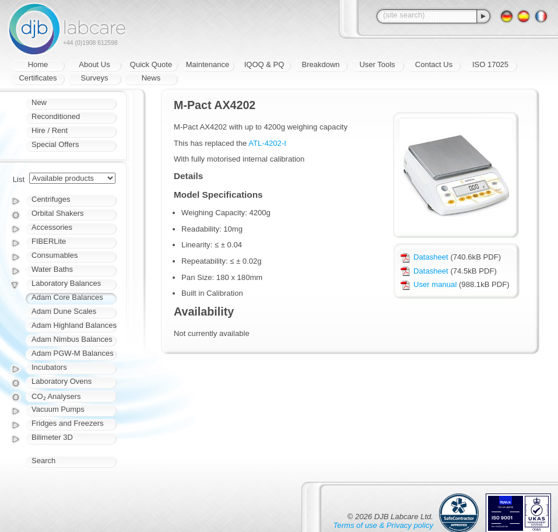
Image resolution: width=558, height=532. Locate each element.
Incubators (49, 367)
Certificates (38, 78)
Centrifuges (50, 199)
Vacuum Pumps (58, 409)
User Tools (377, 64)
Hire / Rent (49, 130)
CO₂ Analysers (55, 396)
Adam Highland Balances (74, 325)
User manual (429, 284)
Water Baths (52, 269)
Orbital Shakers (57, 213)
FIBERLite (48, 241)
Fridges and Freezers (67, 423)
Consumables (54, 255)
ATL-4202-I (267, 143)
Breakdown (320, 64)
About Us (94, 64)
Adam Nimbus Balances (72, 339)
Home (38, 64)
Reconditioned (55, 116)
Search (43, 460)
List (18, 179)
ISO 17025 (490, 64)
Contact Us (433, 64)
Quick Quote (151, 64)
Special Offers (55, 144)
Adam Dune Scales (63, 311)
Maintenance (207, 64)
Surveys (94, 78)
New (39, 102)
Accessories (51, 227)
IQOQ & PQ (264, 64)
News (151, 78)
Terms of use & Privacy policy (383, 525)
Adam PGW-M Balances (72, 353)
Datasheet (424, 257)
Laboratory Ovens (61, 381)
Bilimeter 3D (52, 437)
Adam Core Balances (67, 297)
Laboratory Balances (66, 283)
